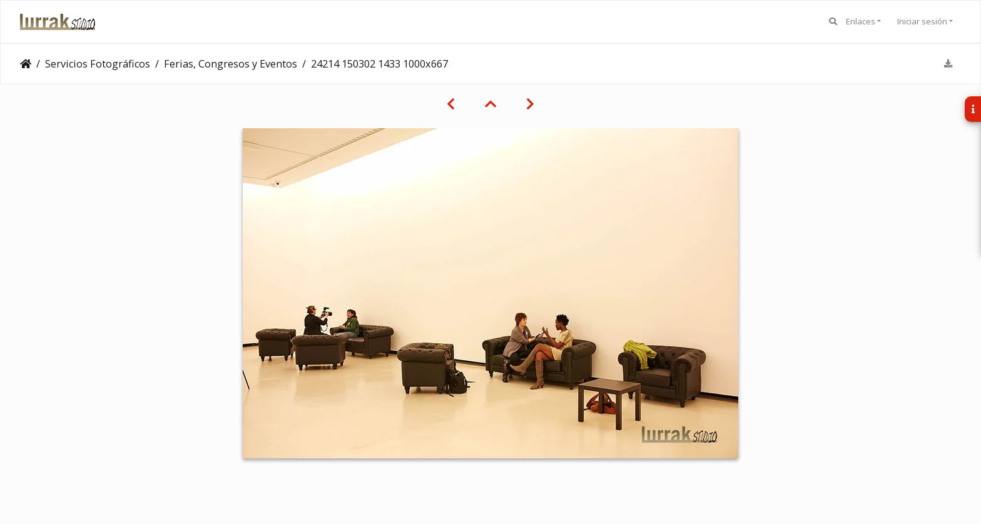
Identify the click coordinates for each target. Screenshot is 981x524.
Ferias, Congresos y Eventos (230, 64)
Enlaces (860, 21)
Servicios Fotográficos (97, 64)
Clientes (25, 63)
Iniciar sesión (922, 21)
